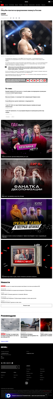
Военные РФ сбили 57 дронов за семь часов (11, 302)
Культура (28, 375)
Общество (43, 4)
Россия (7, 116)
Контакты (16, 375)
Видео (2, 4)
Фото (2, 377)
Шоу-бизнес (38, 4)
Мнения (16, 4)
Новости (6, 4)
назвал (26, 74)
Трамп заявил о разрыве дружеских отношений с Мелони (14, 294)
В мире (27, 371)
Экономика (26, 4)
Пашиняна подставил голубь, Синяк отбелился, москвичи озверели (19, 276)
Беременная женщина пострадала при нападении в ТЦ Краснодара (16, 290)
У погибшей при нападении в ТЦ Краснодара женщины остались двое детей (18, 298)
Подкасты (42, 377)
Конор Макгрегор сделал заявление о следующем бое (19, 101)
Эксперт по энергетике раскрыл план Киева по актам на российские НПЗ (23, 286)
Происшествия (32, 4)
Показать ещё (26, 305)
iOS (1, 356)
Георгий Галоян (4, 15)
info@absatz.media (30, 353)
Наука (41, 375)
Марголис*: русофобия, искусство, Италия (13, 196)
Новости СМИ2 (4, 341)
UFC (13, 116)
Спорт (2, 8)
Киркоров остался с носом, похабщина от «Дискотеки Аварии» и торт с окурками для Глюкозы (24, 236)
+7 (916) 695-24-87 (4, 353)
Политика (21, 4)
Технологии (28, 377)
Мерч (15, 377)
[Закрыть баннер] (46, 395)
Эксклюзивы (11, 4)
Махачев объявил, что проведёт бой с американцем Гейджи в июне (22, 97)
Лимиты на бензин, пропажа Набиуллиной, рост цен (15, 156)
